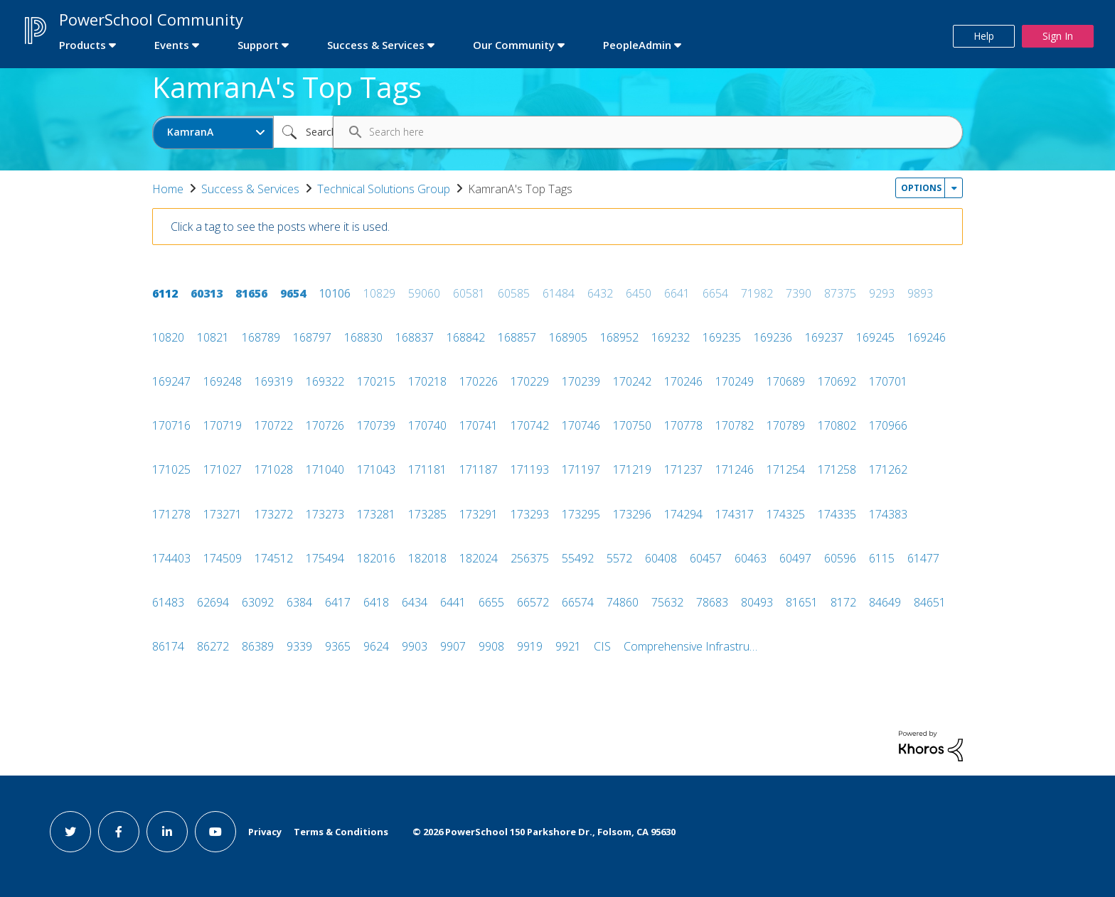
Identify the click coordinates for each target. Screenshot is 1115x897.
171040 (325, 469)
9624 (376, 646)
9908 (491, 646)
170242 (632, 381)
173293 (530, 514)
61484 (559, 293)
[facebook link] (118, 831)
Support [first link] (258, 45)
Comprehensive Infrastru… (690, 646)
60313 (207, 293)
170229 (530, 381)
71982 (757, 293)
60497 (795, 558)
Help (983, 36)
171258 (837, 469)
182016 (376, 558)
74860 (623, 602)
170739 (376, 425)
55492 (578, 558)
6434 (414, 602)
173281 (376, 514)
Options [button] (921, 188)
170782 (734, 425)
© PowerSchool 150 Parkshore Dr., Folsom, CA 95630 (544, 831)
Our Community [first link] (514, 45)
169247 (171, 381)
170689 (786, 381)
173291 (478, 514)
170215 (376, 381)
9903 (414, 646)
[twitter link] (70, 831)
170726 (325, 425)
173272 (274, 514)
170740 (427, 425)
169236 (773, 337)
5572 (619, 558)
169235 (722, 337)
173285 (427, 514)
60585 (514, 293)
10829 (379, 293)
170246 (683, 381)
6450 (638, 293)
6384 (299, 602)
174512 (274, 558)
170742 (530, 425)
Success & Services (250, 189)
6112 (165, 293)
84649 (885, 602)
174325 (786, 514)
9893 (920, 293)
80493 (757, 602)
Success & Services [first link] (376, 45)
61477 (923, 558)
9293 (882, 293)
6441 (453, 602)
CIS (602, 646)
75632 (667, 602)
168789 (261, 337)
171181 (427, 469)
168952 (619, 337)
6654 (715, 293)
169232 (670, 337)
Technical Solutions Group (383, 189)
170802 (837, 425)
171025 (171, 469)
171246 (734, 469)
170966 (888, 425)
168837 (414, 337)
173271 (222, 514)
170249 (734, 381)
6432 (600, 293)
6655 (491, 602)
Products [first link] (82, 45)
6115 (882, 558)
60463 (751, 558)
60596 (840, 558)
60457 (706, 558)
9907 (453, 646)
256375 (530, 558)
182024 (478, 558)
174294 (683, 514)
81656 (251, 293)
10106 (335, 293)
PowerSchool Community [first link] (151, 19)
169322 (325, 381)
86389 (258, 646)
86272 (213, 646)
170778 (683, 425)
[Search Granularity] (213, 132)
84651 (930, 602)
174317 (734, 514)
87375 (840, 293)
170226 (478, 381)
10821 (213, 337)
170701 (888, 381)
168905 (568, 337)
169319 (274, 381)
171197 (581, 469)
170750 (632, 425)
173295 (581, 514)
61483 (168, 602)
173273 (325, 514)
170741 (478, 425)
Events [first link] (171, 45)
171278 (171, 514)
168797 (312, 337)
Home (167, 189)
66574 (578, 602)
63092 (258, 602)
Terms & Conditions (341, 831)
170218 (427, 381)
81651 (802, 602)
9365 (338, 646)
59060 (424, 293)
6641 (677, 293)
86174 (168, 646)
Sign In (1057, 36)
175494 (325, 558)
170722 (274, 425)
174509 (222, 558)
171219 (632, 469)
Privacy (265, 831)
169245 (875, 337)
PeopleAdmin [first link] (637, 45)
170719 (222, 425)
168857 (517, 337)
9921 (568, 646)
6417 (338, 602)
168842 (466, 337)
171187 (478, 469)
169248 (222, 381)
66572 (533, 602)
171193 (530, 469)
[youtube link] (215, 831)
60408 (661, 558)
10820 (168, 337)
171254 (786, 469)
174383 (888, 514)
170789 (786, 425)
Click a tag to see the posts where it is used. (280, 226)
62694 (213, 602)
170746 (581, 425)
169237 (824, 337)
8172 (843, 602)
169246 (926, 337)
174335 (837, 514)
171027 (222, 469)
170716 (171, 425)
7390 (798, 293)
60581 (469, 293)
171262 (888, 469)
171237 (683, 469)
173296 (632, 514)
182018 (427, 558)
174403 (171, 558)
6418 (376, 602)
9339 (299, 646)
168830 (363, 337)
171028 (274, 469)
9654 (293, 293)
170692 (837, 381)
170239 (581, 381)
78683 (712, 602)
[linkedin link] (167, 831)
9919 (530, 646)
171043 (376, 469)
